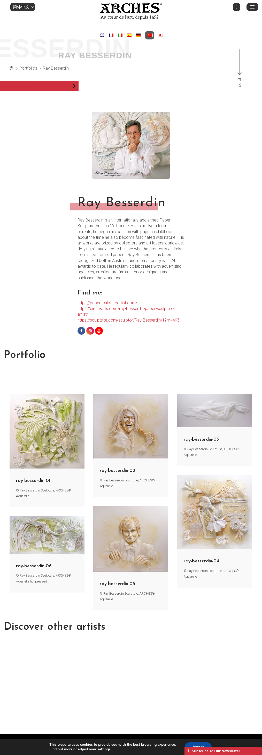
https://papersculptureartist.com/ (107, 302)
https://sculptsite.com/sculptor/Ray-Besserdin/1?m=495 (129, 320)
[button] (22, 7)
